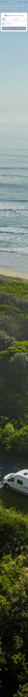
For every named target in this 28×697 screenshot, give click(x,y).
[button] (19, 2)
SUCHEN (14, 28)
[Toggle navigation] (26, 2)
